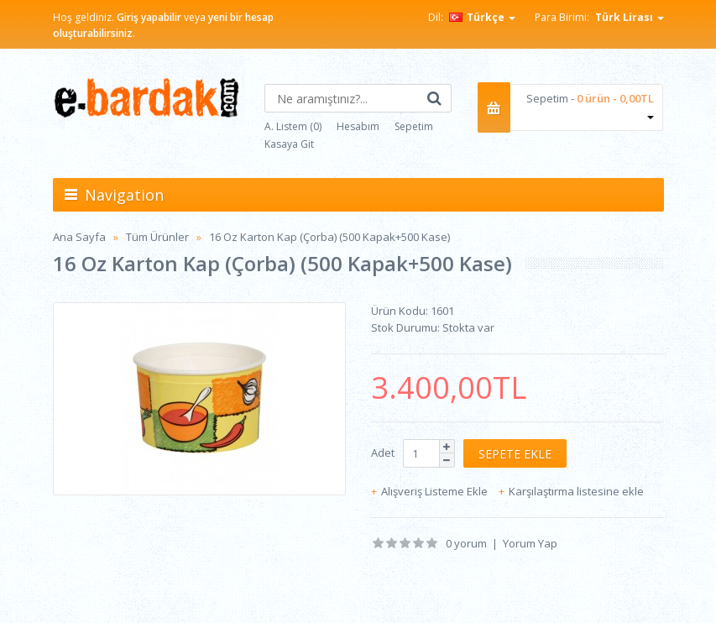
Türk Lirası (629, 17)
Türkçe (482, 17)
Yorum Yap (530, 543)
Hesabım (358, 126)
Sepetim (414, 126)
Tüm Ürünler (157, 236)
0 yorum (466, 543)
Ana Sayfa (79, 236)
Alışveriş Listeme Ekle (434, 491)
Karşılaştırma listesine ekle (576, 491)
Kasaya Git (289, 144)
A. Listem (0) (292, 126)
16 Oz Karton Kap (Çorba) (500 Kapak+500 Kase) (329, 236)
